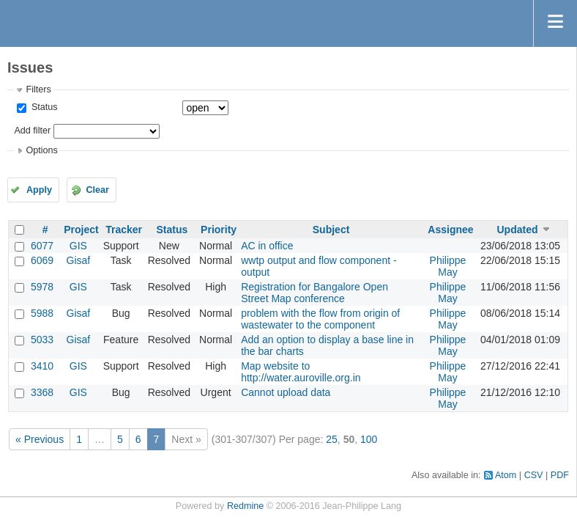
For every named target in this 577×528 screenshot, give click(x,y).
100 (368, 439)
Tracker (123, 229)
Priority (219, 229)
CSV (533, 475)
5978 (42, 287)
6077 (42, 246)
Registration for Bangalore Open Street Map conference (314, 292)
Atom (505, 475)
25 (332, 439)
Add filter (32, 130)
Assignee (450, 229)
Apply (39, 190)
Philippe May (448, 266)
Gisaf (79, 260)
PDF (560, 475)
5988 (42, 313)
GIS (78, 246)
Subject (331, 229)
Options (41, 150)
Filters (38, 89)
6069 (42, 260)
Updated (516, 229)
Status (43, 107)
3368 (42, 392)
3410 (42, 366)
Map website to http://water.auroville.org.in (300, 372)
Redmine (245, 506)
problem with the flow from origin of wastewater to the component (320, 319)
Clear (97, 190)
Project (81, 229)
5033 (42, 339)
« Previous (39, 439)
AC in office (267, 246)
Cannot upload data (285, 392)
